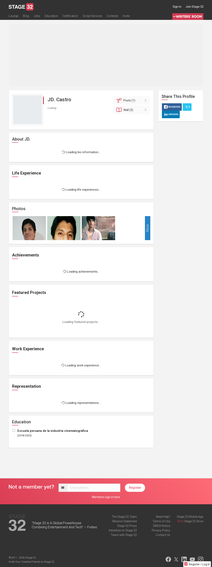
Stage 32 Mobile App (190, 516)
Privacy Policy (161, 530)
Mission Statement (124, 521)
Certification (70, 16)
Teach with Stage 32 (124, 535)
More (147, 228)
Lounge (13, 16)
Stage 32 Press (127, 525)
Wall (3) (132, 109)
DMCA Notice (161, 525)
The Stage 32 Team (124, 516)
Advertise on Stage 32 (123, 530)
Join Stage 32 (195, 6)
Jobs (37, 16)
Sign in (177, 6)
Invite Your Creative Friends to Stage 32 (31, 561)
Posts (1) (132, 100)
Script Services (92, 16)
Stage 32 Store (193, 521)
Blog (26, 16)
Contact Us (163, 535)
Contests (112, 16)
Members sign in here (106, 497)
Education (51, 16)
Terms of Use (161, 521)
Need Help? (163, 516)
